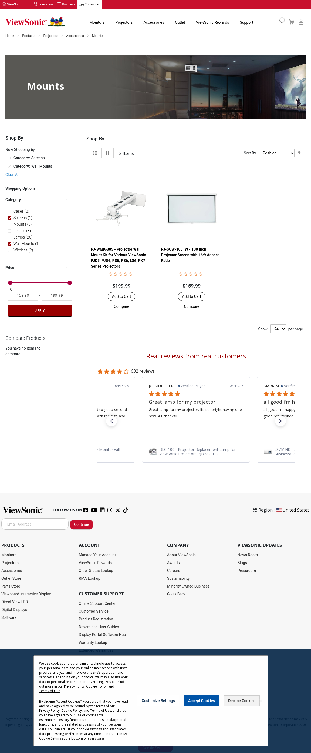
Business (68, 4)
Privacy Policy (74, 686)
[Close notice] (260, 700)
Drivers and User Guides (99, 627)
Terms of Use (49, 691)
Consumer (91, 4)
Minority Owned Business (188, 586)
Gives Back (176, 594)
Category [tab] (13, 200)
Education (46, 4)
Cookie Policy (96, 686)
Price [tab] (9, 268)
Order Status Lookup (96, 571)
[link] (196, 452)
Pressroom (247, 571)
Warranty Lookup (93, 643)
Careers (173, 571)
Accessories (153, 22)
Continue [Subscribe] (81, 525)
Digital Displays (14, 610)
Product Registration (96, 619)
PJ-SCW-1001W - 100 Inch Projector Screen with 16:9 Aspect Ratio (190, 255)
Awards (173, 563)
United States (293, 510)
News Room (248, 555)
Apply (40, 311)
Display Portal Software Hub (102, 635)
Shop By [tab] (95, 139)
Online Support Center (97, 604)
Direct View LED (14, 602)
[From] (23, 295)
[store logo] (35, 22)
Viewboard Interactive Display (26, 594)
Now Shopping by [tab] (20, 150)
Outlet (180, 22)
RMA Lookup (89, 578)
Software (8, 618)
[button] (121, 307)
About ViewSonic (181, 555)
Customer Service (94, 611)
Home (10, 36)
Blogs (242, 563)
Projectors (124, 22)
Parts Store (10, 586)
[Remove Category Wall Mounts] (9, 166)
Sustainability (178, 578)
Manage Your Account (97, 555)
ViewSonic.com (18, 4)
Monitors (96, 22)
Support (246, 22)
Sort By (250, 153)
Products (29, 36)
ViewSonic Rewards (211, 22)
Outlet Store (11, 578)
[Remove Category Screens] (9, 158)
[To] (57, 295)
